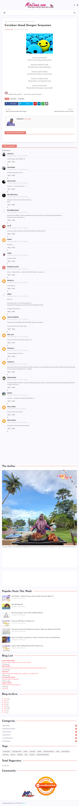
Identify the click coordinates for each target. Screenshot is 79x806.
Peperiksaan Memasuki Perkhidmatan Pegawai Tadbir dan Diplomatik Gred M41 (36, 629)
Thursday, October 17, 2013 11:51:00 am (17, 319)
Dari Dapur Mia (16, 751)
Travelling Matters (40, 738)
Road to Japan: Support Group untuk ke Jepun (16, 662)
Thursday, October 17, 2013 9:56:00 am (17, 156)
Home (6, 21)
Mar (5, 703)
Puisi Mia (12, 21)
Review (13, 754)
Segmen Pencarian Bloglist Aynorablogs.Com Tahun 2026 (20, 674)
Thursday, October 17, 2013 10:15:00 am (17, 228)
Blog (24, 803)
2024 (5, 708)
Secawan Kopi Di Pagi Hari (10, 679)
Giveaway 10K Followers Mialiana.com (23, 621)
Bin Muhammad (13, 210)
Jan (5, 706)
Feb (5, 705)
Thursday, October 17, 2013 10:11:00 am (17, 212)
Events (25, 751)
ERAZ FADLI (11, 420)
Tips (26, 754)
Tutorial (32, 754)
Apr (5, 701)
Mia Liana (10, 29)
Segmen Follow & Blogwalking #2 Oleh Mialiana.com (27, 645)
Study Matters (40, 735)
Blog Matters (40, 725)
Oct (5, 710)
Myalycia (10, 280)
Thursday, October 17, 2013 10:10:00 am (17, 196)
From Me (13, 99)
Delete (13, 161)
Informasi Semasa (49, 751)
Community (6, 751)
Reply (9, 161)
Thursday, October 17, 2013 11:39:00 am (17, 296)
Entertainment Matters (40, 729)
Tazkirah (19, 754)
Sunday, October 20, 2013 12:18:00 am (17, 422)
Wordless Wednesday (43, 754)
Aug (5, 712)
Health (39, 751)
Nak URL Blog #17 (17, 604)
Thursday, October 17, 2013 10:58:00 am (17, 241)
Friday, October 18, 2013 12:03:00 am (16, 408)
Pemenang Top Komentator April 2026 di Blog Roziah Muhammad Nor (24, 668)
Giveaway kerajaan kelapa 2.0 (11, 685)
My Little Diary (12, 195)
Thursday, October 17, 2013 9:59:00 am (17, 183)
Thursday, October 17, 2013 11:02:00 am (17, 255)
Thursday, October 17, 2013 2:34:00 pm (17, 364)
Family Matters (40, 732)
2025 (5, 699)
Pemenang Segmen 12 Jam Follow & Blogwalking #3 (27, 612)
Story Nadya (11, 407)
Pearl (57, 751)
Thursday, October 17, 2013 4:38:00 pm (17, 395)
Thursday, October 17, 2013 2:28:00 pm (17, 350)
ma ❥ (9, 226)
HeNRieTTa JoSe (13, 267)
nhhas (9, 294)
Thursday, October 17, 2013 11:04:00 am (17, 269)
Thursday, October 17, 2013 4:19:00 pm (17, 379)
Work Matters (40, 741)
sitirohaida (11, 167)
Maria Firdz (11, 181)
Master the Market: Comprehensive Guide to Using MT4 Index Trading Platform (36, 637)
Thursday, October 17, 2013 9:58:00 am (17, 169)
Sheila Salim (11, 377)
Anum (9, 253)
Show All (5, 688)
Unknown (10, 348)
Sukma (9, 393)
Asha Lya (10, 154)
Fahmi (9, 239)
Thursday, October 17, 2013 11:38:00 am (17, 282)
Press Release (65, 751)
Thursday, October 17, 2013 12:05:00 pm (17, 336)
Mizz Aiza (10, 335)
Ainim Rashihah (13, 317)
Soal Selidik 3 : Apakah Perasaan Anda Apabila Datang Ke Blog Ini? (32, 596)
